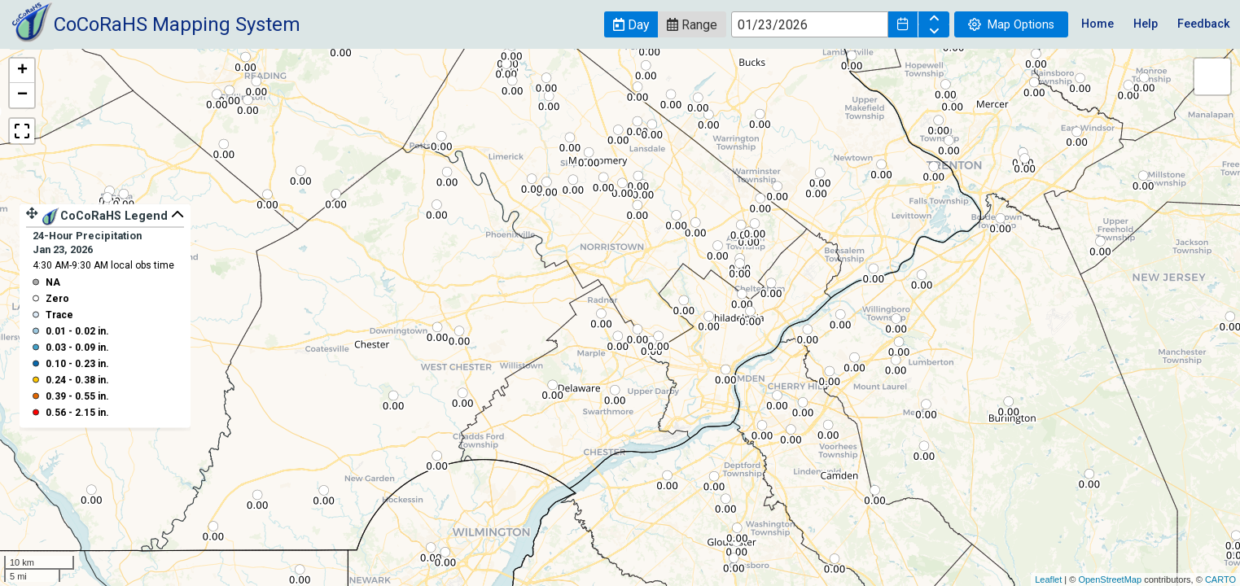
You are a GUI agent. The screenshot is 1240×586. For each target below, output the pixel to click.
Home (1097, 24)
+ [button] (22, 71)
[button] (631, 24)
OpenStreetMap (1109, 579)
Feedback (1203, 24)
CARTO (1220, 579)
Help (1145, 24)
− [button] (22, 95)
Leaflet (1048, 579)
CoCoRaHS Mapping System (177, 24)
